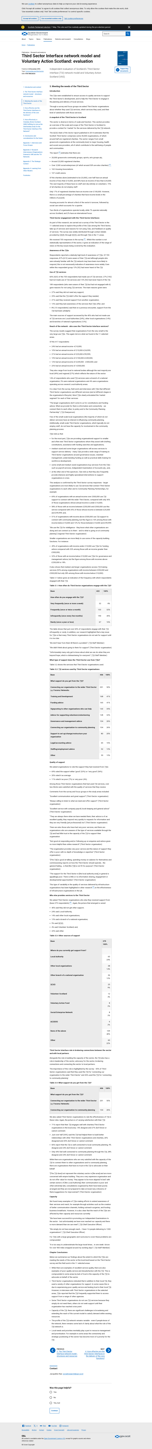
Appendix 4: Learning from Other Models (32, 169)
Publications (48, 39)
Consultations (78, 39)
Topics (31, 39)
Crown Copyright (59, 1430)
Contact (41, 1430)
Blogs (88, 39)
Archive (34, 1430)
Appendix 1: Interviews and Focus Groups (32, 144)
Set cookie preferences (73, 18)
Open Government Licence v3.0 (54, 1438)
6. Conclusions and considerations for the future (33, 137)
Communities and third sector (35, 71)
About (24, 39)
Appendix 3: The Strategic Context (32, 163)
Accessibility (25, 1430)
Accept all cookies (30, 18)
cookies (31, 4)
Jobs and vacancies (73, 1430)
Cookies (49, 1430)
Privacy (84, 1430)
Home (23, 45)
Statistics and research (63, 39)
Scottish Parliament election (39, 27)
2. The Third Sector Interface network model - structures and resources (32, 94)
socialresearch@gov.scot (73, 1374)
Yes (55, 1392)
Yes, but (57, 1403)
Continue (54, 1411)
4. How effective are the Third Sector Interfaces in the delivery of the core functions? (31, 111)
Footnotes (26, 175)
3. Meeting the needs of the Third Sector (32, 102)
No (55, 1397)
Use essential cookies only (51, 18)
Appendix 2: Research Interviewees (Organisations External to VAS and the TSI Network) (32, 153)
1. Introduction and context (32, 87)
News (38, 39)
